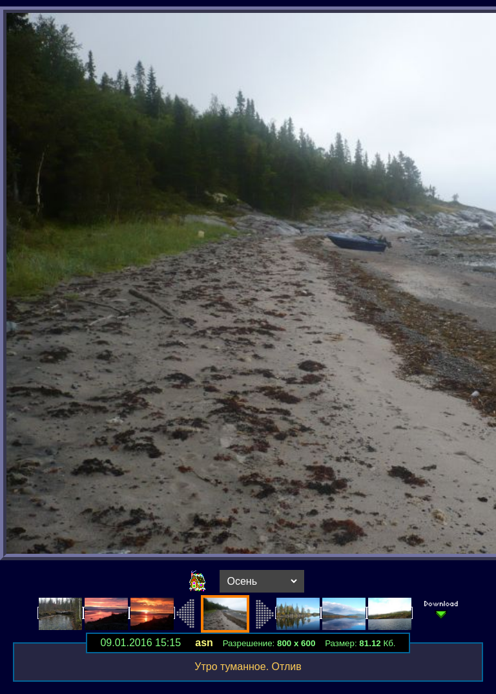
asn (204, 642)
